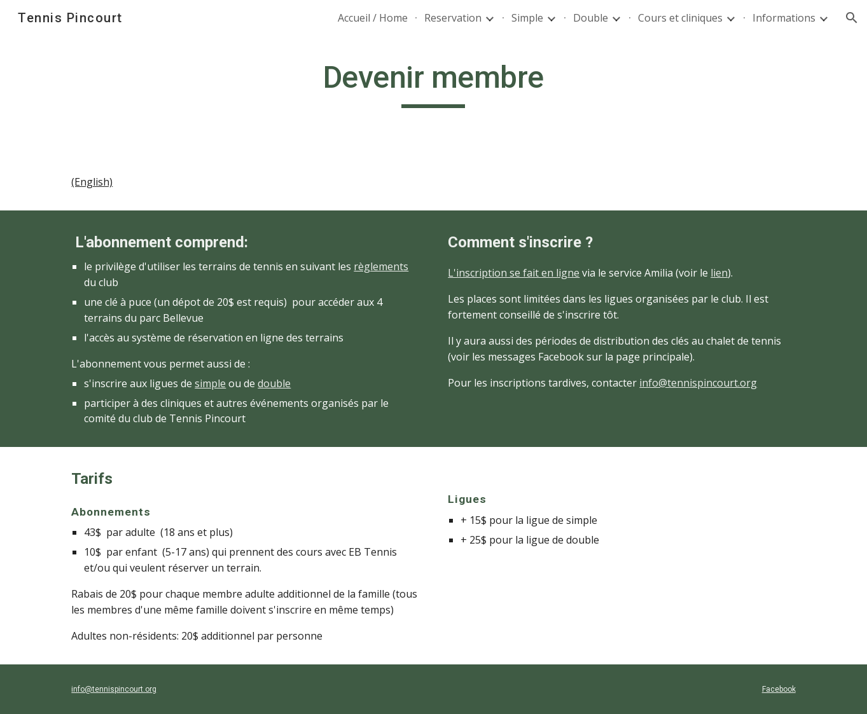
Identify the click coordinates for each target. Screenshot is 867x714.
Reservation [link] (453, 18)
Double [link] (590, 18)
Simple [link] (527, 18)
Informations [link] (784, 18)
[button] (851, 18)
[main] (434, 83)
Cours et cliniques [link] (680, 18)
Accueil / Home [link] (373, 18)
